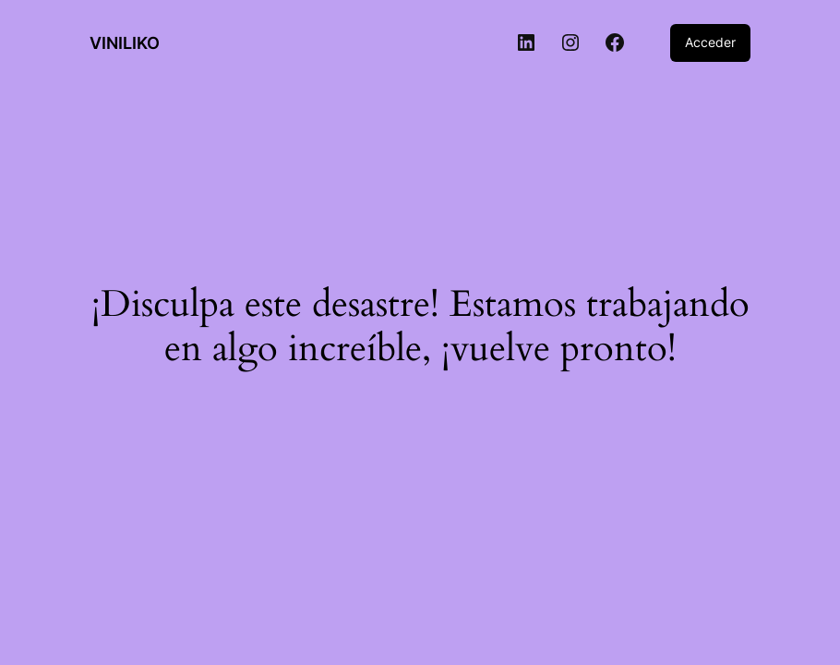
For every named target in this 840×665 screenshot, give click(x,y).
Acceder (710, 42)
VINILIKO (125, 43)
